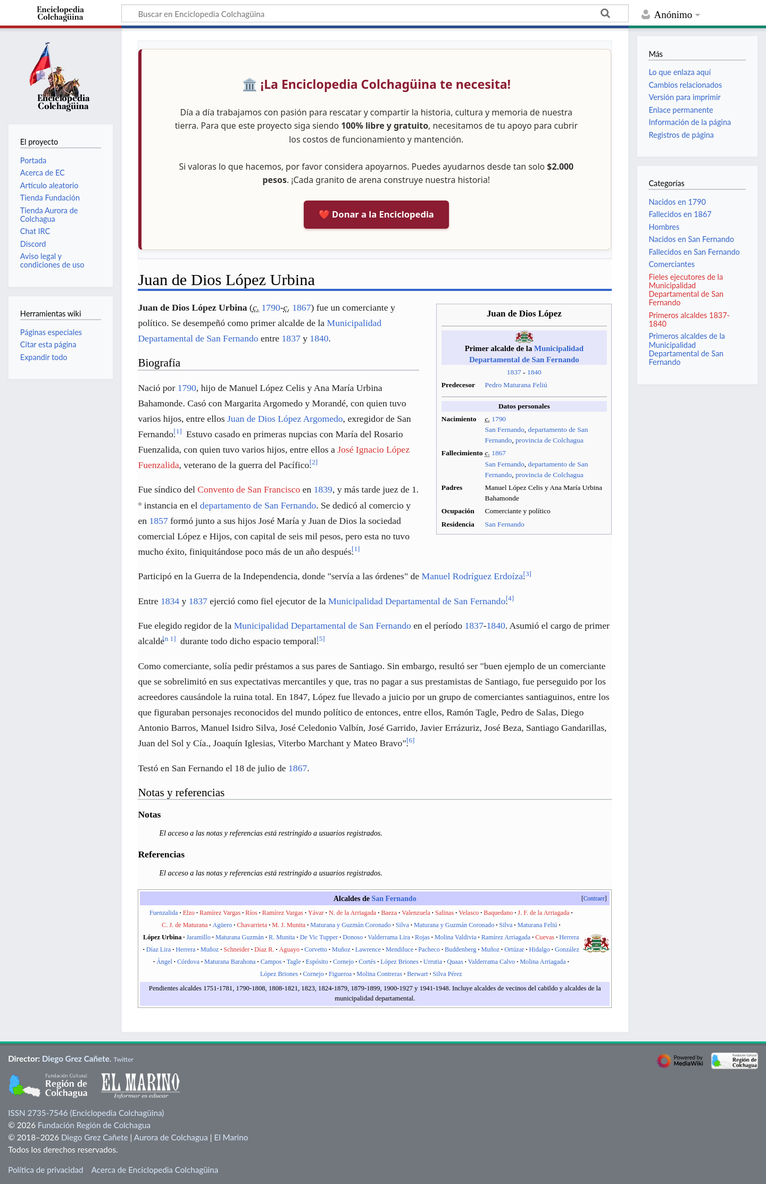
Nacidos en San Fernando (691, 239)
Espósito (317, 961)
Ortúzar (514, 949)
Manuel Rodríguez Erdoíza (472, 576)
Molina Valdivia (456, 937)
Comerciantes (671, 264)
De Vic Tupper (319, 937)
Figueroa (340, 974)
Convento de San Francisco (248, 489)
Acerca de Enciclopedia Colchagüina (155, 1169)
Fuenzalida (163, 912)
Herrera (569, 937)
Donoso (353, 937)
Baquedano (498, 912)
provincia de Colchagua (549, 440)
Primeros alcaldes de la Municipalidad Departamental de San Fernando (686, 348)
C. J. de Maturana (184, 925)
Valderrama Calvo (491, 961)
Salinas (444, 912)
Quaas (455, 961)
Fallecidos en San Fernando (693, 251)
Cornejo (343, 961)
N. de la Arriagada (352, 912)
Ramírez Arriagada (505, 937)
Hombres (663, 226)
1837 (514, 372)
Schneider (236, 949)
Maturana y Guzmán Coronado (350, 925)
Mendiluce (399, 949)
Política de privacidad (45, 1169)
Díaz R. (264, 949)
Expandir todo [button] (44, 357)
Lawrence (368, 949)
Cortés (367, 961)
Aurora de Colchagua (171, 1137)
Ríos (251, 912)
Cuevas (544, 937)
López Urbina (162, 937)
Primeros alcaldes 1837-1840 (688, 319)
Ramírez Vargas (219, 912)
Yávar (316, 912)
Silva (402, 925)
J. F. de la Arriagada (543, 912)
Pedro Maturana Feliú (516, 385)
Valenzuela (416, 912)
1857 (158, 520)
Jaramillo (198, 937)
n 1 (169, 639)
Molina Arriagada (542, 961)
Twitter (123, 1059)
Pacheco (429, 949)
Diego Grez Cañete (76, 1058)
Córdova (188, 961)
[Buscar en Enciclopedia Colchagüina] (375, 13)
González (567, 949)
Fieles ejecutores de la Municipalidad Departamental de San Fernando (685, 289)
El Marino (231, 1137)
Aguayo (289, 949)
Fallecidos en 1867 (679, 214)
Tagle (294, 961)
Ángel (164, 961)
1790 (499, 419)
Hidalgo (539, 949)
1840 (534, 372)
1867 (499, 453)
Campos (271, 961)
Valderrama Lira (389, 937)
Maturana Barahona (229, 961)
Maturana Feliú (537, 925)
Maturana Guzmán (239, 937)
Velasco (469, 912)
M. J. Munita (288, 925)
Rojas (422, 937)
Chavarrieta (252, 925)
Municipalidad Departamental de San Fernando (416, 601)
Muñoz (210, 949)
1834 (170, 601)
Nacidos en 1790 (676, 201)
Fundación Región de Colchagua (94, 1125)
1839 (323, 489)
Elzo (189, 912)
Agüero (222, 925)
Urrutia (432, 961)
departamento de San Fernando (258, 505)
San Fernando (504, 429)
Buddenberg (460, 949)
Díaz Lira (158, 949)
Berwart (417, 974)
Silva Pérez (447, 974)
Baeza (389, 912)
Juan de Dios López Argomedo (285, 418)
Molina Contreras (379, 974)
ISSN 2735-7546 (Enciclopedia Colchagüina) (86, 1113)
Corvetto (315, 949)
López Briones (399, 961)
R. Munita (282, 937)
